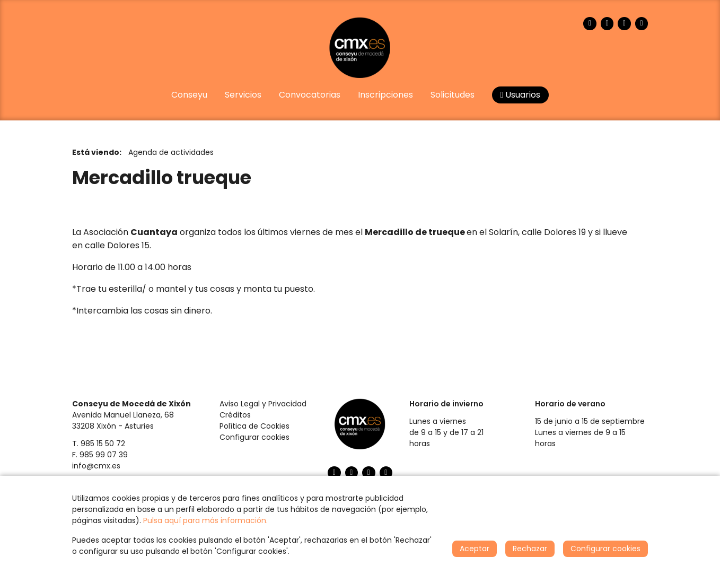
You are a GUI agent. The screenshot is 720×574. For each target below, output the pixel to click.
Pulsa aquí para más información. (205, 520)
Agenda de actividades (171, 152)
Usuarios (521, 95)
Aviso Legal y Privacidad (262, 403)
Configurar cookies (254, 437)
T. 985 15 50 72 (98, 443)
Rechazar (530, 548)
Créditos (235, 415)
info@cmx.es (96, 465)
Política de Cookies (254, 426)
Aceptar (474, 548)
